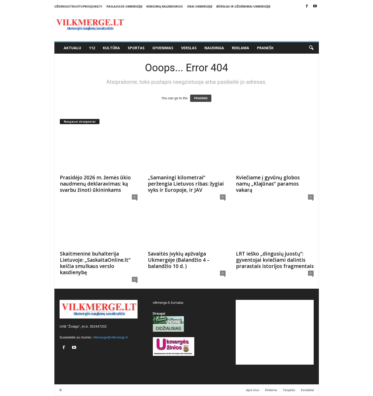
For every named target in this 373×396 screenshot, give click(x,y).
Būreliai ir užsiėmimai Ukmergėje (243, 6)
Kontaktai (307, 390)
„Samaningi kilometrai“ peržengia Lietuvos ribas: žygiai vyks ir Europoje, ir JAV (186, 183)
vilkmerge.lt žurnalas (168, 303)
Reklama (240, 47)
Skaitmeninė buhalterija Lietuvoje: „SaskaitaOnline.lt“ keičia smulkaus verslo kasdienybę (95, 263)
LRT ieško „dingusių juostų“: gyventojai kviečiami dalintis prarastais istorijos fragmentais (275, 260)
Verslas (189, 47)
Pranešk (265, 47)
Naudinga (214, 47)
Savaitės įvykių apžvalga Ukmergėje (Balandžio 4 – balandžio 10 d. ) (179, 260)
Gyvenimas (162, 47)
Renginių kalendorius (164, 6)
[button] (311, 48)
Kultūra (111, 47)
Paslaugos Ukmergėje (124, 6)
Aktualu (72, 47)
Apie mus (252, 390)
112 (92, 47)
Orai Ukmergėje (199, 6)
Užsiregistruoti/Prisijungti (78, 6)
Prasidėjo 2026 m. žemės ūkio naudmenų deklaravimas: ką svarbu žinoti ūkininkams (95, 183)
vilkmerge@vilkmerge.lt (110, 337)
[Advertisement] (275, 332)
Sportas (136, 47)
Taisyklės (289, 390)
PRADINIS (201, 98)
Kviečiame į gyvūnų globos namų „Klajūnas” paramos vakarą (268, 183)
